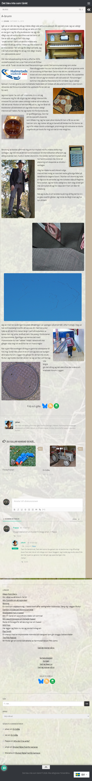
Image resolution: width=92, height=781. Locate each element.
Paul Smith (7, 631)
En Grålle (46, 470)
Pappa (34, 546)
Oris (39, 114)
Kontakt (46, 661)
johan (6, 21)
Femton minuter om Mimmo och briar (18, 609)
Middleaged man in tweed (13, 613)
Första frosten (8, 470)
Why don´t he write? (21, 741)
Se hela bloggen (46, 658)
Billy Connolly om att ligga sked (15, 600)
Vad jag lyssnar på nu (46, 648)
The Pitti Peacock (9, 637)
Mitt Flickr (6, 625)
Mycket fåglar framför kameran (25, 747)
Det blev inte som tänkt (15, 3)
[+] (43, 509)
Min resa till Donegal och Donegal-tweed (19, 619)
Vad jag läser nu (46, 664)
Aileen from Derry (10, 594)
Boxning (6, 603)
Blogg (5, 9)
